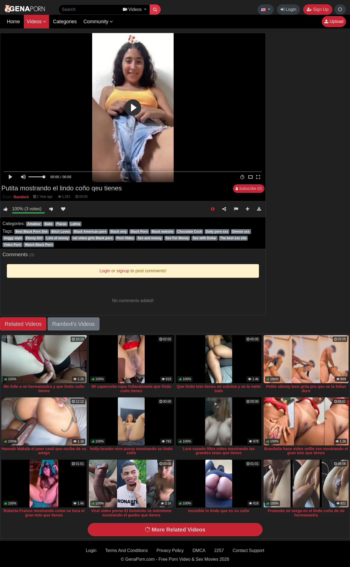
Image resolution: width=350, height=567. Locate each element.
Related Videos (23, 324)
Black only (118, 232)
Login (288, 9)
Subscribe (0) (248, 188)
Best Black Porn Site (31, 232)
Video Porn (12, 245)
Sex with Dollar (204, 238)
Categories (65, 21)
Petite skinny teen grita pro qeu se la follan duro (306, 388)
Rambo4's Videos (73, 324)
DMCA (198, 550)
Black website (162, 232)
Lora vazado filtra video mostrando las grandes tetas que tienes (219, 451)
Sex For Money (177, 238)
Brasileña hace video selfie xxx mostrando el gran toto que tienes (306, 451)
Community (98, 21)
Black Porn (139, 232)
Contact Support (248, 550)
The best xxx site (233, 238)
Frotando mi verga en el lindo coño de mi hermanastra (306, 513)
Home (13, 21)
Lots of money (57, 238)
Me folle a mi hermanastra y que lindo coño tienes (44, 388)
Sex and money (150, 238)
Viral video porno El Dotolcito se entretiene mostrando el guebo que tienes (131, 513)
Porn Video (125, 238)
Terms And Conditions (126, 550)
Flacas (61, 224)
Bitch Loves (60, 232)
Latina (75, 224)
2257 (219, 550)
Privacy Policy (170, 550)
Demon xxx (241, 232)
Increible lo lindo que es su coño (218, 511)
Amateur (34, 224)
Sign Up (317, 9)
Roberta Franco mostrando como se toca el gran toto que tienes (43, 513)
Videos (36, 21)
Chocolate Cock (189, 232)
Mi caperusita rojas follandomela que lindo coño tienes (131, 388)
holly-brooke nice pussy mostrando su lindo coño (131, 451)
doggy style (13, 238)
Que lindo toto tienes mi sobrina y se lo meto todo (219, 388)
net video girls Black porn (92, 238)
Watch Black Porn (39, 245)
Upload (333, 21)
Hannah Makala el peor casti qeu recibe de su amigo (44, 451)
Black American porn (90, 232)
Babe (48, 224)
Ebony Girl (34, 238)
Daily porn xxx (217, 232)
